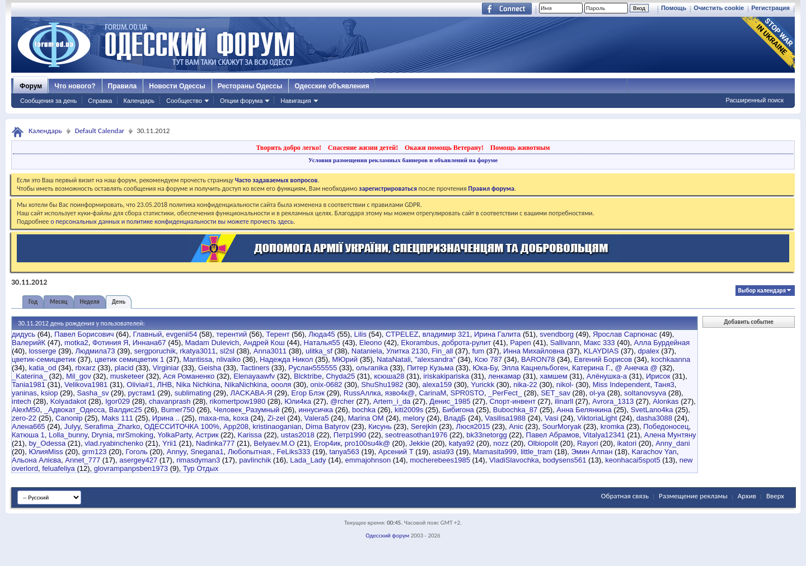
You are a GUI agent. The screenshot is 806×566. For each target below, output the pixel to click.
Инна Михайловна (534, 351)
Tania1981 (28, 384)
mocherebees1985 (440, 460)
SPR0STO (467, 393)
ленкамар (504, 376)
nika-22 (525, 384)
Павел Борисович (84, 334)
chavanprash (169, 401)
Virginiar (166, 368)
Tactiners (254, 368)
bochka (364, 409)
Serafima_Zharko (112, 426)
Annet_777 (82, 460)
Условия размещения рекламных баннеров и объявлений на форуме (403, 160)
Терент (277, 334)
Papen (520, 342)
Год (33, 301)
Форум (31, 86)
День (118, 301)
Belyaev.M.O (274, 443)
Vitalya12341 (604, 435)
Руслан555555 (312, 368)
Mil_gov (78, 376)
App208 (236, 426)
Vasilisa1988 (505, 418)
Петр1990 (350, 435)
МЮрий (345, 359)
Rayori (587, 443)
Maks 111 (117, 418)
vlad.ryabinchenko (114, 443)
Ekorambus (419, 342)
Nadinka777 (215, 443)
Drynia (102, 435)
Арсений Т (396, 451)
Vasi (551, 418)
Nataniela (367, 351)
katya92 (462, 443)
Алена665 (28, 426)
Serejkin (424, 426)
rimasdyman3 (198, 460)
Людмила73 (95, 351)
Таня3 (664, 384)
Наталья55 (322, 342)
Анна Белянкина (583, 409)
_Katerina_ (29, 376)
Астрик (206, 435)
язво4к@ (400, 393)
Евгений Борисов (603, 359)
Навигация (295, 100)
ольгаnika (372, 368)
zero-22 (24, 418)
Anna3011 (270, 351)
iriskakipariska (446, 376)
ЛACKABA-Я (251, 393)
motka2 (76, 342)
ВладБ (455, 418)
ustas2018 (298, 435)
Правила (122, 86)
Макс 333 (599, 342)
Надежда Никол (286, 359)
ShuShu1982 (382, 384)
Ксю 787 (488, 359)
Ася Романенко (188, 376)
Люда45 (321, 334)
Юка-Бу (484, 368)
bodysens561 (564, 460)
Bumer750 (178, 409)
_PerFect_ (505, 393)
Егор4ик (327, 443)
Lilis (360, 334)
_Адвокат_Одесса (74, 409)
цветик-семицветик (44, 359)
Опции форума (241, 100)
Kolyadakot (68, 401)
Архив (747, 496)
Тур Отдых (200, 468)
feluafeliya (58, 468)
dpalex (648, 351)
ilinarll (564, 401)
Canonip (68, 418)
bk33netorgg (486, 435)
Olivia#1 (139, 384)
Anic (516, 426)
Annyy (176, 451)
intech (21, 401)
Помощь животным (520, 148)
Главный (147, 334)
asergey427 (138, 460)
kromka (613, 426)
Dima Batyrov (327, 426)
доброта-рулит (466, 342)
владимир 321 (446, 334)
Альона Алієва (36, 460)
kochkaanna (670, 359)
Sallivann (565, 342)
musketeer (127, 376)
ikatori (626, 443)
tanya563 (344, 451)
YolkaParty (174, 435)
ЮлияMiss (46, 451)
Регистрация (770, 7)
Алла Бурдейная (662, 342)
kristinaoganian (276, 426)
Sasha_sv (93, 393)
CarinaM (432, 393)
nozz (500, 443)
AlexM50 (26, 409)
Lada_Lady (308, 460)
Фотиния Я (110, 342)
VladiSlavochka (514, 460)
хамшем (554, 376)
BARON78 (538, 359)
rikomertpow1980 (238, 401)
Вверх (775, 496)
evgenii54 (182, 334)
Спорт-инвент (512, 401)
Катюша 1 (28, 435)
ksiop (49, 393)
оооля (281, 384)
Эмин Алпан (592, 451)
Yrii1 (169, 443)
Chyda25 (340, 376)
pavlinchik (255, 460)
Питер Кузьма (430, 368)
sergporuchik (155, 351)
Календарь (138, 100)
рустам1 (141, 393)
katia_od (42, 368)
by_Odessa (47, 443)
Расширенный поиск (754, 100)
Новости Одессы (177, 86)
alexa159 (437, 384)
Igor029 (117, 401)
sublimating (193, 393)
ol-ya (597, 393)
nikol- (565, 384)
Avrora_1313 (613, 401)
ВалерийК (28, 342)
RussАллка (362, 393)
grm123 (94, 451)
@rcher (342, 401)
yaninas (24, 393)
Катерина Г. (591, 368)
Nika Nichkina (198, 384)
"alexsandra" (435, 359)
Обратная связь (625, 496)
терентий (231, 334)
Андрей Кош (264, 342)
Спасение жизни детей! (363, 148)
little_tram (536, 451)
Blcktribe (308, 376)
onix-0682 (326, 384)
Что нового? (74, 86)
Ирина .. (166, 418)
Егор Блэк (308, 393)
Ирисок (658, 376)
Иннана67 (149, 342)
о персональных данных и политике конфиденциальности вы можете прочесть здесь (171, 221)
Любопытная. (250, 451)
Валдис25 (125, 409)
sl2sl (227, 351)
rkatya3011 (197, 351)
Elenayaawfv (254, 376)
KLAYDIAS (601, 351)
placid (124, 368)
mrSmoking (134, 435)
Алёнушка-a (607, 376)
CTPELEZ (402, 334)
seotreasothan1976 (416, 435)
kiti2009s (409, 409)
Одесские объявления (331, 86)
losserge (42, 351)
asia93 (443, 451)
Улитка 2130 (407, 351)
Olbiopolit (543, 443)
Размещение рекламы (693, 496)
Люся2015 (473, 426)
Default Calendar (99, 130)
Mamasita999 (495, 451)
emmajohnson (368, 460)
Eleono (370, 342)
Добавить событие (748, 322)
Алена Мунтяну (670, 435)
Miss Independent (621, 384)
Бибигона (458, 409)
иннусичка (315, 409)
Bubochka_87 (515, 409)
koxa (240, 418)
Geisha (209, 368)
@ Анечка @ (636, 368)
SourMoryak (562, 426)
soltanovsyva (645, 393)
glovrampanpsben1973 (131, 468)
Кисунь (380, 426)
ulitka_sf (319, 351)
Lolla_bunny (68, 435)
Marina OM (365, 418)
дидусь (23, 334)
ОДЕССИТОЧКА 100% (181, 426)
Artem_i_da (391, 401)
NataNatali (394, 359)
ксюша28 (389, 376)
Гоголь (137, 451)
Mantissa (197, 359)
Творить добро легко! (288, 148)
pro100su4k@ (367, 443)
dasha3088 (654, 418)
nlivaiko (229, 359)
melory (414, 418)
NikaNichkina (245, 384)
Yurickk (482, 384)
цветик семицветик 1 (129, 359)
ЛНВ (164, 384)
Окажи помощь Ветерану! (444, 148)
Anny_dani (672, 443)
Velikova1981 (85, 384)
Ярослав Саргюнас (625, 334)
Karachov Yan (653, 451)
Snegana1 (206, 451)
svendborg (557, 334)
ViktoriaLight (597, 418)
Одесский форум (387, 535)
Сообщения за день (48, 100)
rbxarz (86, 368)
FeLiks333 (293, 451)
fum (478, 351)
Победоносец (665, 426)
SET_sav (555, 393)
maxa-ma (214, 418)
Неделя (90, 301)
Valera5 (316, 418)
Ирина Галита (497, 334)
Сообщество (184, 100)
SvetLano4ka (652, 409)
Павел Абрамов (552, 435)
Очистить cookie (718, 7)
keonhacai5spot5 (632, 460)
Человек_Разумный (247, 409)
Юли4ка (297, 401)
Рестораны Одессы (250, 86)
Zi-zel (276, 418)
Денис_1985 (449, 401)
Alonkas (665, 401)
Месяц (58, 301)
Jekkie (419, 443)
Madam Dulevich (212, 342)
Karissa (249, 435)
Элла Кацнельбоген (535, 368)
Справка (100, 100)
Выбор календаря (762, 290)
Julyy (72, 426)
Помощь (673, 7)
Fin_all (442, 351)
